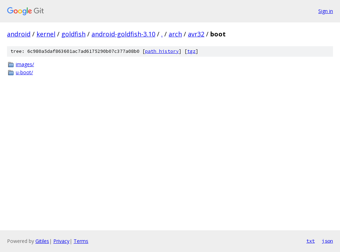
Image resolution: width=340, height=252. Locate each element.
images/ (25, 64)
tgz (191, 51)
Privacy (61, 241)
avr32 (196, 34)
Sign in (325, 11)
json (327, 241)
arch (175, 34)
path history (162, 51)
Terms (81, 241)
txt (310, 241)
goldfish (73, 34)
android (18, 34)
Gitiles (42, 241)
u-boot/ (24, 72)
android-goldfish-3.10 (123, 34)
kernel (45, 34)
